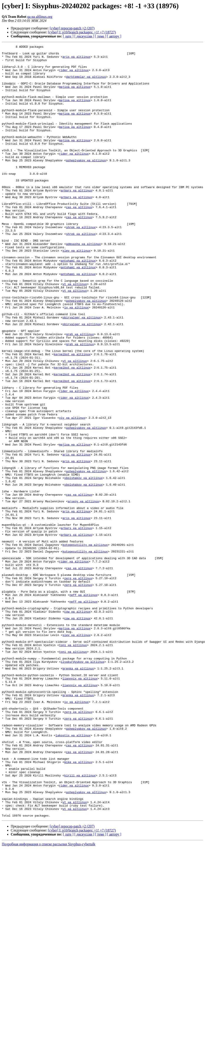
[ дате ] (68, 36)
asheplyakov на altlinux (86, 184)
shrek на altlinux (81, 264)
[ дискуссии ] (84, 36)
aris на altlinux (76, 59)
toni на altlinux (73, 765)
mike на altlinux (78, 906)
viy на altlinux (72, 493)
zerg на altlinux (78, 685)
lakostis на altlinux (73, 874)
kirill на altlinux (79, 922)
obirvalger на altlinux (82, 372)
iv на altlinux (76, 360)
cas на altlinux (79, 240)
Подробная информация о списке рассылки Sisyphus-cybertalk (48, 998)
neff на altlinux (83, 705)
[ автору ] (114, 36)
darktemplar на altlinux (86, 83)
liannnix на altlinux (80, 805)
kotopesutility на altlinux (85, 645)
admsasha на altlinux (83, 284)
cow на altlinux (77, 725)
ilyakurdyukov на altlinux (82, 785)
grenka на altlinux (78, 793)
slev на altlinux (76, 292)
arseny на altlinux (83, 593)
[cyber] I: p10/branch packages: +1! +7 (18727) (82, 32)
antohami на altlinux (78, 304)
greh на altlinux (80, 392)
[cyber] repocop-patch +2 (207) (72, 28)
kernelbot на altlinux (72, 416)
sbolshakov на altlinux (83, 565)
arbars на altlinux (76, 220)
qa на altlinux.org (39, 16)
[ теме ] (100, 36)
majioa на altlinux (74, 95)
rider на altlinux (74, 75)
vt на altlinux (75, 332)
